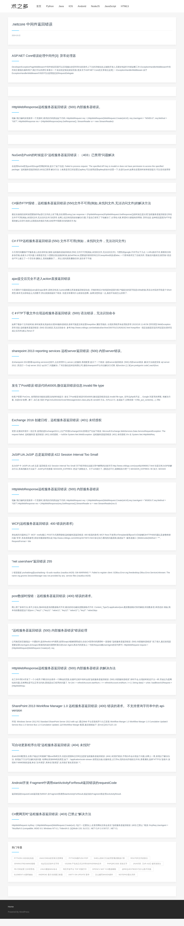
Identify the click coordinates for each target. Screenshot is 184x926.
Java (61, 6)
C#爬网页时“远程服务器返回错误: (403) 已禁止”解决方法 (51, 814)
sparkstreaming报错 (24, 864)
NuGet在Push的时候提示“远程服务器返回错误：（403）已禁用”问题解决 (63, 155)
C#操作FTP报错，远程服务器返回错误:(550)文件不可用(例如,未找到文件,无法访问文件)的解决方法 (81, 203)
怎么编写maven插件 (104, 875)
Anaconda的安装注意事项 (51, 858)
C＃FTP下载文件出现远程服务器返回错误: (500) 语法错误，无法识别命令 (63, 313)
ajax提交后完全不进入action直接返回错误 (41, 279)
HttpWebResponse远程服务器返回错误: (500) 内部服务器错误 (55, 489)
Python (50, 6)
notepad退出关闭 (127, 875)
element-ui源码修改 (23, 875)
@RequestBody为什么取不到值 (136, 869)
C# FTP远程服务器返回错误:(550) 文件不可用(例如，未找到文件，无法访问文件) (69, 241)
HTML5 (125, 6)
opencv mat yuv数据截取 (104, 869)
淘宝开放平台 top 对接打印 (74, 869)
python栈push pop (78, 858)
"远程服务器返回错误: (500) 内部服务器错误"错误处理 (49, 630)
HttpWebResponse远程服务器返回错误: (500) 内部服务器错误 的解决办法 (64, 668)
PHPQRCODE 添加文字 (117, 864)
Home (11, 906)
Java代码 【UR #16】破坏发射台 (147, 864)
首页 (38, 6)
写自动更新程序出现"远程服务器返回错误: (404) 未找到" (51, 745)
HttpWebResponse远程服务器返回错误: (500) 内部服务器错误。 (57, 107)
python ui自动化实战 (24, 858)
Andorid (82, 6)
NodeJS (95, 6)
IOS (71, 6)
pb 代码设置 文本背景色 (24, 869)
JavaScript (110, 6)
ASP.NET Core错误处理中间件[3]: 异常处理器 (44, 56)
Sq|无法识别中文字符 (50, 864)
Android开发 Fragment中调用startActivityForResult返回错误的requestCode (64, 783)
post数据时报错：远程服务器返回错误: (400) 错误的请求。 (53, 596)
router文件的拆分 (139, 858)
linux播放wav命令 (48, 869)
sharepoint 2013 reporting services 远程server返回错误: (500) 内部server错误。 (68, 351)
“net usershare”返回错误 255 (32, 561)
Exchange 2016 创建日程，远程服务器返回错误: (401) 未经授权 (57, 420)
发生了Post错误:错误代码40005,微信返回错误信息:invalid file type (58, 385)
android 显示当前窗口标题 (51, 875)
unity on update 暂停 (79, 875)
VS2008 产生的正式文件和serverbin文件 (83, 864)
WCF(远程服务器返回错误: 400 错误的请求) (42, 523)
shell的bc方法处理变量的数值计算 (109, 858)
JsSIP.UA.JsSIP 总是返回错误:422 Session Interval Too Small (55, 454)
